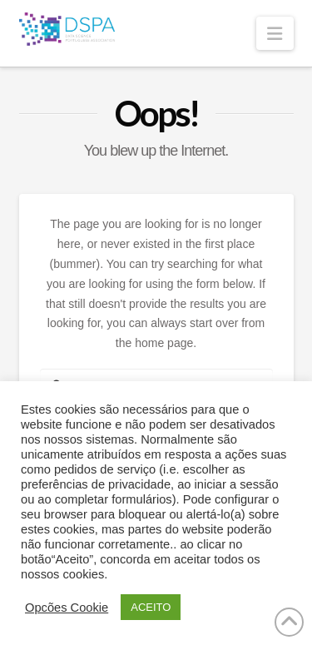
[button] (274, 33)
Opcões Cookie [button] (66, 607)
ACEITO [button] (151, 607)
